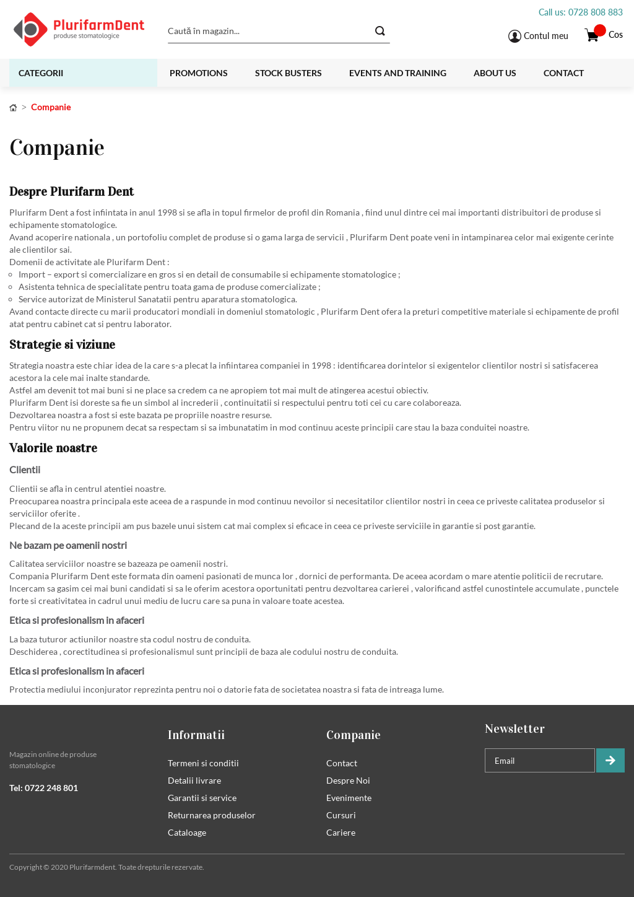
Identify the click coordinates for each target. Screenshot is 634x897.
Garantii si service (202, 797)
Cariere (340, 832)
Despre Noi (348, 780)
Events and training (397, 73)
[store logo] (81, 29)
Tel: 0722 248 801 (43, 787)
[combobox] (279, 31)
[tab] (79, 728)
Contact (564, 73)
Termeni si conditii (203, 763)
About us (495, 73)
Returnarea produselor (212, 815)
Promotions (199, 73)
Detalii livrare (194, 780)
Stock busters (288, 73)
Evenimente (348, 797)
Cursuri (341, 815)
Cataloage (187, 832)
